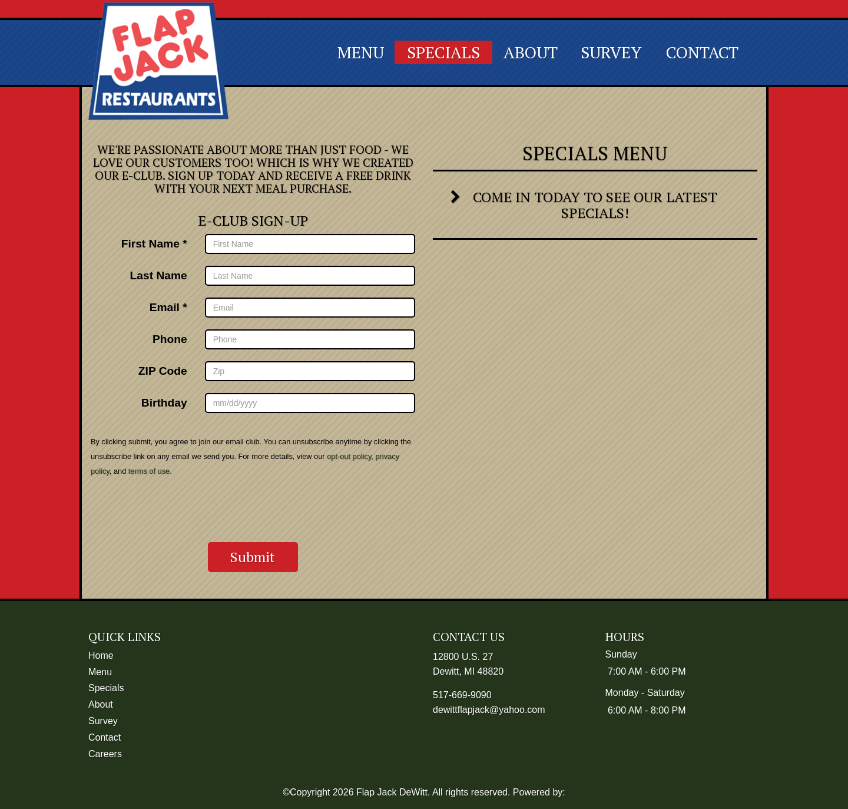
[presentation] (253, 510)
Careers (105, 754)
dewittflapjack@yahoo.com (489, 710)
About (531, 52)
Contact (702, 52)
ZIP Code (162, 371)
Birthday (164, 402)
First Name (150, 243)
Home (101, 655)
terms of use (149, 471)
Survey (611, 52)
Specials (443, 52)
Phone (170, 339)
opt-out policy (349, 456)
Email (165, 307)
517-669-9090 (462, 695)
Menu (360, 52)
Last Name (158, 275)
